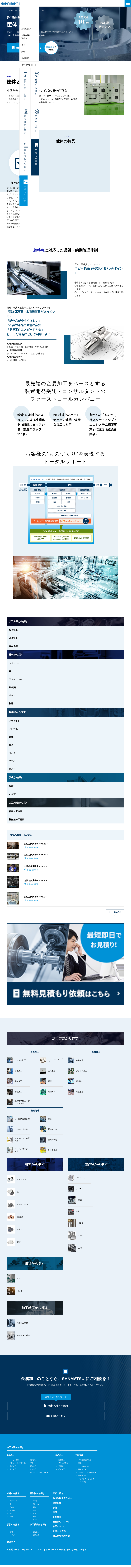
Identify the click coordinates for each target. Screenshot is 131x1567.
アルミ (11, 1495)
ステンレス (13, 1489)
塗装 (81, 1451)
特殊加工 (61, 1458)
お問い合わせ (99, 1404)
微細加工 (31, 1458)
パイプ (11, 1523)
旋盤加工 (61, 1448)
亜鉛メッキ (83, 1458)
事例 (55, 1496)
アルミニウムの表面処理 (88, 1461)
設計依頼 (57, 1491)
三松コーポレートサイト (20, 1538)
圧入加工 (12, 1458)
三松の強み (58, 1481)
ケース (34, 1505)
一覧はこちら (116, 913)
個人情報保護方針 (61, 1524)
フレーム (35, 1492)
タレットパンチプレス (17, 1451)
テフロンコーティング (87, 1467)
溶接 (30, 1451)
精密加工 (35, 1520)
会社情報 (57, 1505)
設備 (55, 1500)
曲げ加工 (12, 1454)
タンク (34, 1502)
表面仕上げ (83, 1464)
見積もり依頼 (59, 1519)
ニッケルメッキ (85, 1454)
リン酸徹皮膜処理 (85, 1448)
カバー (34, 1508)
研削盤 (60, 1454)
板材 (10, 1520)
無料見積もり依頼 (34, 1403)
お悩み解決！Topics (62, 1486)
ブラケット (36, 1489)
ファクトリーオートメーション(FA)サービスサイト (62, 1538)
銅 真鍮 (11, 1499)
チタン (11, 1502)
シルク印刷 (83, 1470)
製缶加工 (31, 1454)
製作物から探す (33, 10)
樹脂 (10, 1505)
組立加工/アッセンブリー (37, 1461)
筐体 (34, 1495)
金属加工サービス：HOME (17, 10)
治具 (34, 1499)
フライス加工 (63, 1451)
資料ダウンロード (61, 1510)
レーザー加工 (14, 1448)
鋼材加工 (31, 1448)
